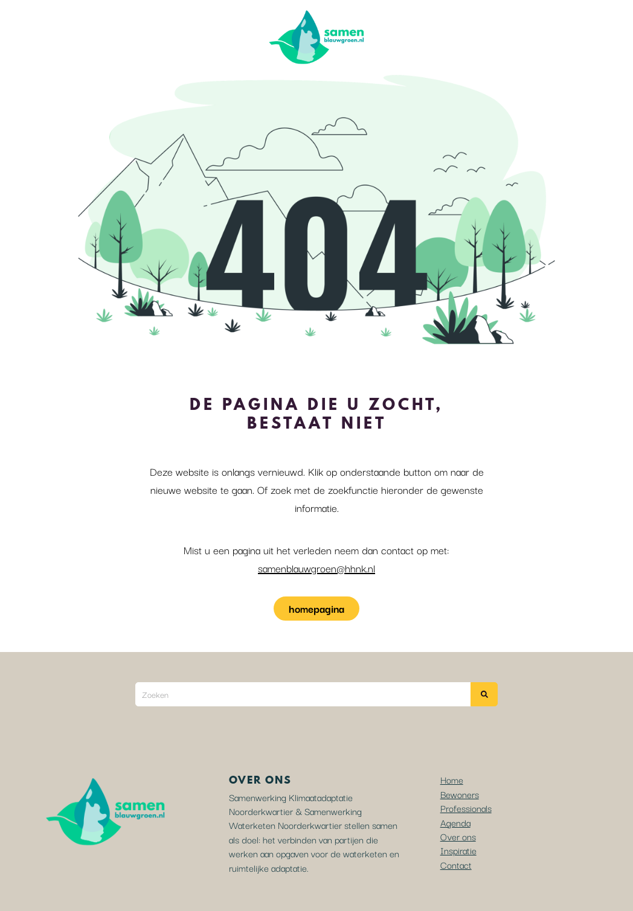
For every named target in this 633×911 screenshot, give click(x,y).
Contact (456, 864)
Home (451, 779)
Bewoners (459, 794)
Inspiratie (458, 850)
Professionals (466, 808)
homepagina (316, 608)
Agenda (455, 822)
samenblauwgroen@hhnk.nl (316, 568)
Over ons (458, 836)
